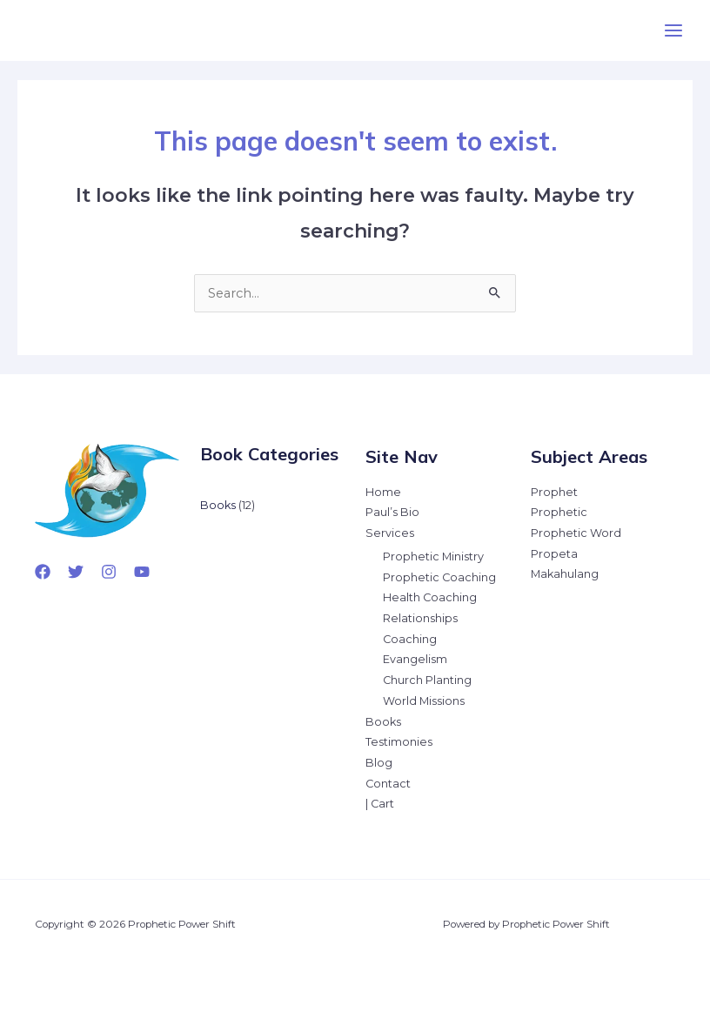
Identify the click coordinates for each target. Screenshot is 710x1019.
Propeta (554, 553)
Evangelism (415, 659)
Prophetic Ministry (433, 556)
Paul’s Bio (392, 512)
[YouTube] (142, 572)
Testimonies (398, 741)
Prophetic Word (576, 533)
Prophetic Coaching (439, 577)
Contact (388, 783)
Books (383, 721)
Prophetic (559, 512)
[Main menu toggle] (673, 30)
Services (389, 533)
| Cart (379, 803)
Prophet (554, 492)
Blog (378, 762)
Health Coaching (430, 597)
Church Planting (427, 680)
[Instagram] (109, 572)
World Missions (424, 700)
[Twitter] (76, 572)
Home (383, 492)
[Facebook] (42, 572)
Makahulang (565, 573)
